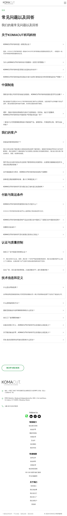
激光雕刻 (33, 444)
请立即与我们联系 (12, 368)
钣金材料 (33, 461)
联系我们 (33, 486)
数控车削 (33, 448)
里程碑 (33, 504)
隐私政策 (23, 514)
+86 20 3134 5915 (11, 406)
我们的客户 (33, 501)
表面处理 (33, 437)
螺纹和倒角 (33, 433)
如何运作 (33, 458)
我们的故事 (33, 490)
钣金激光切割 (33, 426)
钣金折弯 (33, 429)
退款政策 (30, 514)
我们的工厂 (33, 497)
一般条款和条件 (7, 514)
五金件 (33, 440)
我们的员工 (33, 493)
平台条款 (16, 514)
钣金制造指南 (33, 469)
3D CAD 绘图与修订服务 (33, 472)
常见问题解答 (33, 476)
